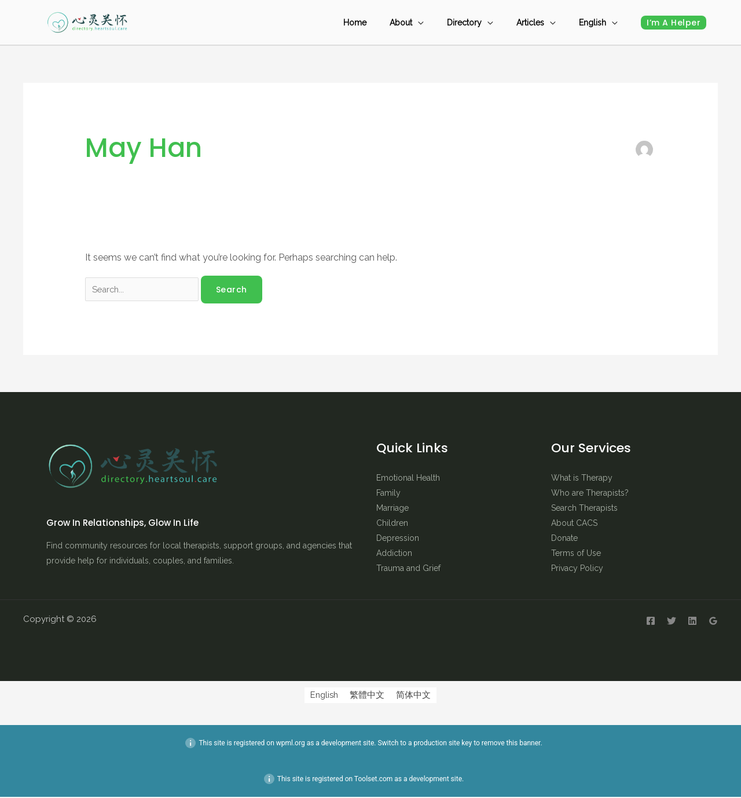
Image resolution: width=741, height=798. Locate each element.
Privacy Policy (577, 569)
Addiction (394, 554)
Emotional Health (408, 479)
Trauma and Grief (408, 569)
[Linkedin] (692, 622)
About (441, 22)
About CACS (574, 524)
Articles (548, 22)
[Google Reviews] (713, 622)
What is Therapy (581, 479)
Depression (397, 539)
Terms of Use (576, 554)
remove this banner (511, 744)
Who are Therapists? (590, 494)
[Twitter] (671, 622)
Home (407, 22)
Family (388, 494)
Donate (564, 539)
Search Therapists (584, 509)
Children (392, 524)
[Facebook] (650, 622)
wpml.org (290, 744)
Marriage (392, 509)
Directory (493, 22)
